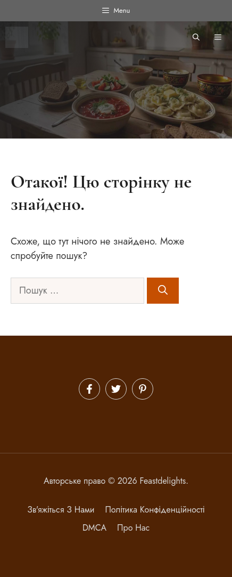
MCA (97, 528)
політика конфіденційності (154, 509)
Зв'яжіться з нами (60, 509)
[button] (196, 37)
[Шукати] (163, 291)
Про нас (133, 528)
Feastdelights (163, 481)
